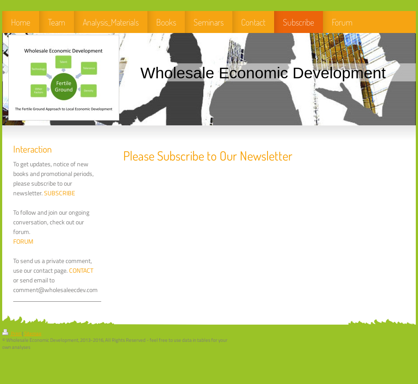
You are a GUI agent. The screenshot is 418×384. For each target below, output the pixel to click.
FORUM (23, 241)
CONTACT (81, 270)
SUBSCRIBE (59, 193)
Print (12, 333)
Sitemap (32, 333)
